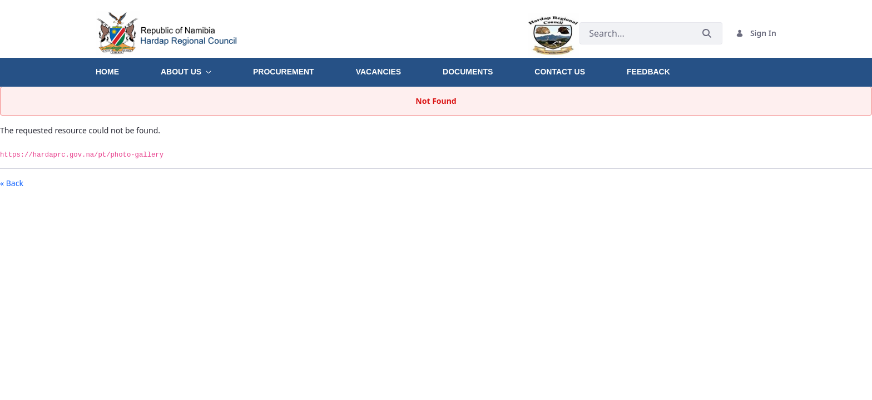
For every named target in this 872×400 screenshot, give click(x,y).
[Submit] (707, 33)
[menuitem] (128, 68)
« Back (11, 183)
